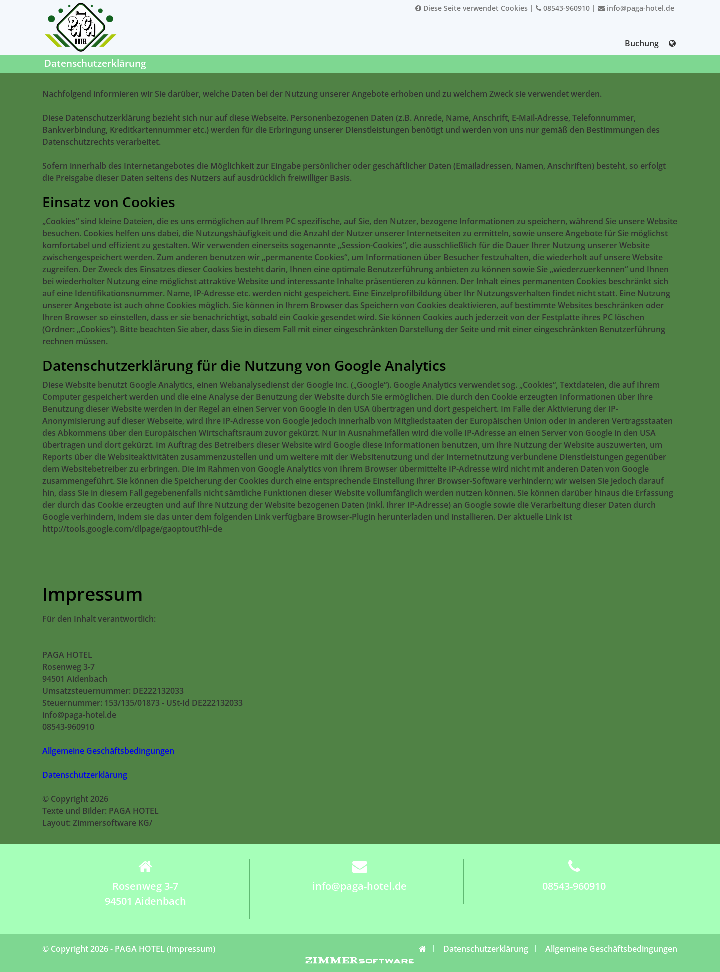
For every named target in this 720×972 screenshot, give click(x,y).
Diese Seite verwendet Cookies (472, 8)
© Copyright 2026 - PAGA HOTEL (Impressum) (129, 948)
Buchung (642, 43)
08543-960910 (563, 8)
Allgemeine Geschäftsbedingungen (108, 750)
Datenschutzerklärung (85, 774)
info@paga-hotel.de (636, 8)
